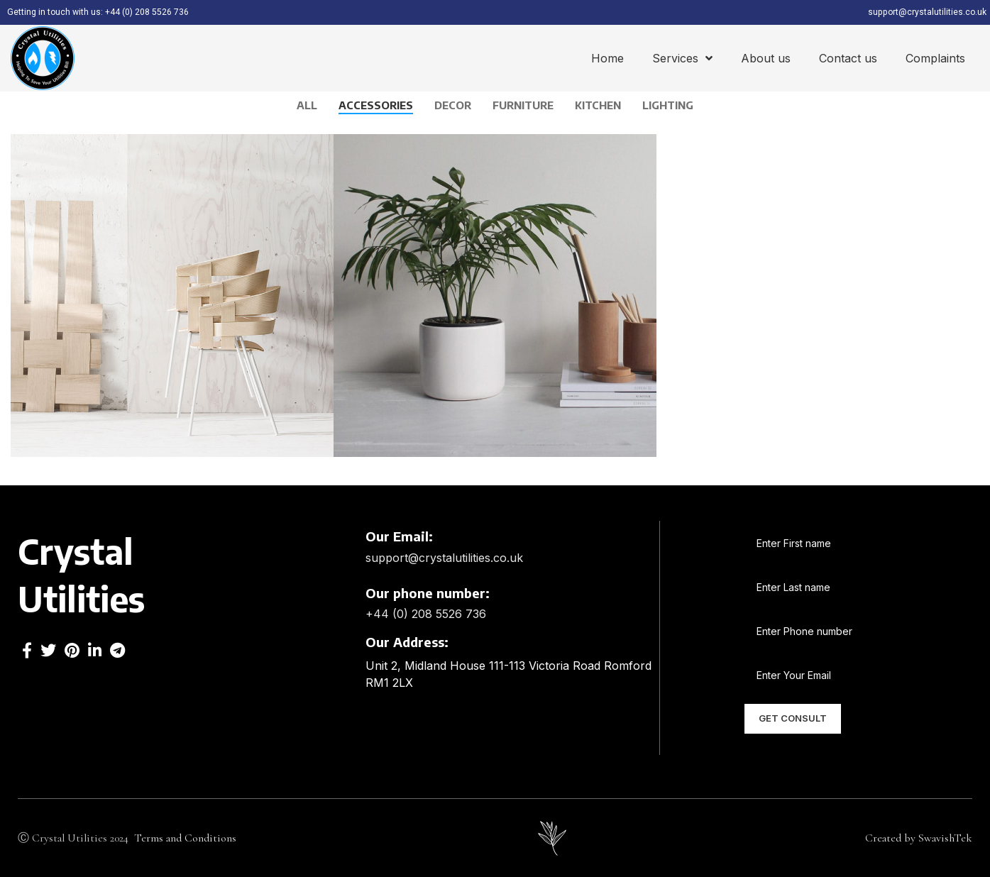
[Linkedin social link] (95, 649)
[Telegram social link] (117, 649)
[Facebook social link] (27, 649)
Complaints (935, 57)
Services (682, 57)
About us (766, 57)
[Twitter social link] (48, 649)
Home (607, 57)
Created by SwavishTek (918, 837)
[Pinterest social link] (72, 649)
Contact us (848, 57)
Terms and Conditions (186, 837)
